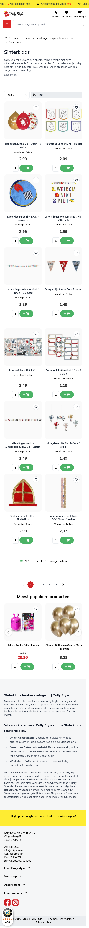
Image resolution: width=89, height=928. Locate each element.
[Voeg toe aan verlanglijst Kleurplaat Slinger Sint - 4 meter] (76, 107)
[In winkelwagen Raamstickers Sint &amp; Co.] (26, 394)
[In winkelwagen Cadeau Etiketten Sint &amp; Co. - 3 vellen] (67, 394)
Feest (15, 38)
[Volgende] (63, 584)
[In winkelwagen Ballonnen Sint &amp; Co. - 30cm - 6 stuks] (26, 168)
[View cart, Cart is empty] (79, 14)
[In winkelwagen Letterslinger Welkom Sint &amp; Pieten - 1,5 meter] (26, 313)
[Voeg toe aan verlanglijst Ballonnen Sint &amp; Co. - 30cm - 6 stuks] (36, 107)
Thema (27, 38)
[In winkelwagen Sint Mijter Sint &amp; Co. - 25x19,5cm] (26, 540)
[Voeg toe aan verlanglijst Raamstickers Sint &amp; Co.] (36, 334)
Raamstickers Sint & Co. (23, 370)
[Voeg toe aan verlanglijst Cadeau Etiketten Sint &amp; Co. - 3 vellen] (76, 334)
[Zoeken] (82, 24)
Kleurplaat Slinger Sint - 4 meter (63, 144)
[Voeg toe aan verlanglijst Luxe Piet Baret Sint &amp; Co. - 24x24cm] (36, 180)
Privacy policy (43, 922)
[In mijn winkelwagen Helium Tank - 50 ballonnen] (27, 666)
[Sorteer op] (17, 95)
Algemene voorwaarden (61, 919)
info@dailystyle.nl (13, 850)
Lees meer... (10, 74)
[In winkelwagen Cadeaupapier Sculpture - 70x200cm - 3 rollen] (67, 540)
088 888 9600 (11, 846)
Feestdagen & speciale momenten (54, 38)
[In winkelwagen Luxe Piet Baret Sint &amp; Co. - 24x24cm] (26, 240)
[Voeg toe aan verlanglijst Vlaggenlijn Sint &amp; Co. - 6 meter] (76, 253)
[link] (23, 584)
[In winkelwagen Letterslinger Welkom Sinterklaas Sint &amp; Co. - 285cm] (26, 467)
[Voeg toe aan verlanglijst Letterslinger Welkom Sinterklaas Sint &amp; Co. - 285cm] (36, 407)
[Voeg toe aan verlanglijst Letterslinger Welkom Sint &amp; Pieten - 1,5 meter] (36, 253)
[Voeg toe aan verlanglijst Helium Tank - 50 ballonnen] (36, 609)
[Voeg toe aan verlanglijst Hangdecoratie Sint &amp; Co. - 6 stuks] (76, 407)
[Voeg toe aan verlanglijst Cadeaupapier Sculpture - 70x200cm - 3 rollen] (76, 479)
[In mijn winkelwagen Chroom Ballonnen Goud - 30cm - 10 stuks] (68, 666)
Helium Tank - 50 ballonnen (23, 645)
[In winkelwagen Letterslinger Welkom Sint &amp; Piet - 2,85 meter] (67, 240)
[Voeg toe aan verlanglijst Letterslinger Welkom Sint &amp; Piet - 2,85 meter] (76, 180)
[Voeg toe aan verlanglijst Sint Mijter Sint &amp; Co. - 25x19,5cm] (36, 479)
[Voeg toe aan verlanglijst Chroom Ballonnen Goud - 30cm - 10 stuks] (76, 609)
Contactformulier (13, 853)
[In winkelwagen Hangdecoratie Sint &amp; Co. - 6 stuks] (67, 467)
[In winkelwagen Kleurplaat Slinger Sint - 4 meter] (67, 168)
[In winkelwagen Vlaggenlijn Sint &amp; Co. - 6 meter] (67, 313)
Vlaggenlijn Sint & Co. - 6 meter (63, 289)
